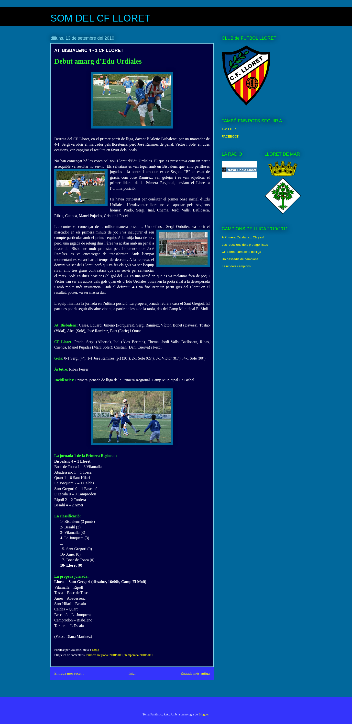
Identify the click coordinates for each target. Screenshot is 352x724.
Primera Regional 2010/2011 (104, 655)
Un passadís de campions (240, 259)
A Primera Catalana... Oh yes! (243, 237)
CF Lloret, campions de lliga (241, 252)
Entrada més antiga (195, 673)
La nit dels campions (236, 266)
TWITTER (229, 129)
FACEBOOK (230, 136)
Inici (132, 673)
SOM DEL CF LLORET (100, 18)
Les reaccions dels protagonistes (245, 244)
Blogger (203, 714)
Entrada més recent (69, 673)
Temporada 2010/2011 (138, 655)
